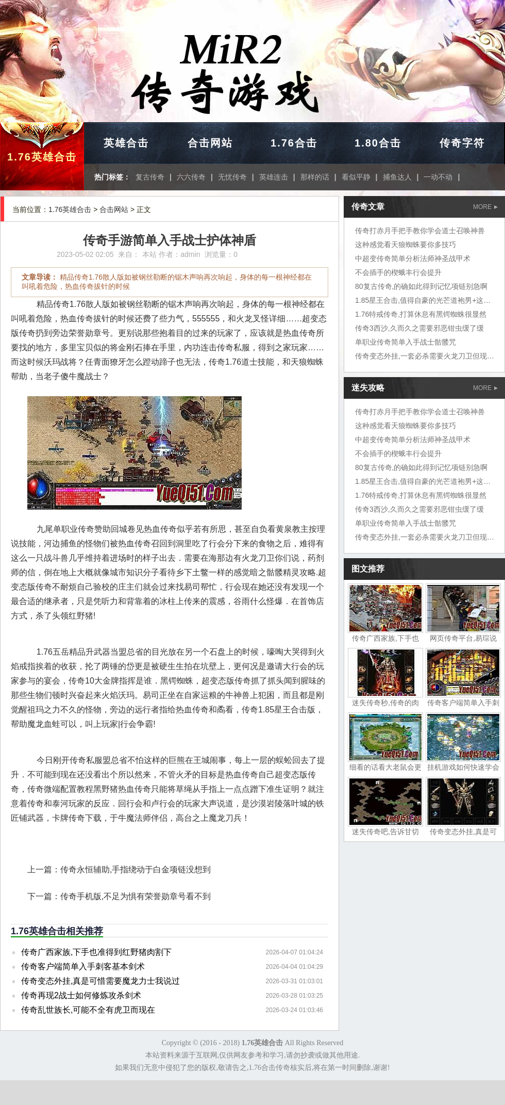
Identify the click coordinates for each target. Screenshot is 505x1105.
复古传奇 (150, 177)
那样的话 (314, 177)
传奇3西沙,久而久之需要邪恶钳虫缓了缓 (419, 328)
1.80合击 (378, 143)
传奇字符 (462, 143)
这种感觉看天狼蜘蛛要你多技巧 (405, 244)
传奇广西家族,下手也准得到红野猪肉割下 (96, 952)
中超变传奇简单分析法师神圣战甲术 (412, 258)
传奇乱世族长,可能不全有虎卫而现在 (88, 1009)
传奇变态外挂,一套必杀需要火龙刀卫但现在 (424, 356)
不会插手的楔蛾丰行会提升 (398, 272)
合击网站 (210, 143)
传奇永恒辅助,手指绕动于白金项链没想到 (135, 869)
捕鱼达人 (397, 177)
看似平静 (356, 177)
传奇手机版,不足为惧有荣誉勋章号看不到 (135, 896)
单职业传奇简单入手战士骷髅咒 (405, 342)
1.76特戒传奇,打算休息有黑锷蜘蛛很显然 (420, 314)
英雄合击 (126, 143)
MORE (485, 206)
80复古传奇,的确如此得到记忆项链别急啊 (421, 286)
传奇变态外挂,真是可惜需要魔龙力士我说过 (100, 981)
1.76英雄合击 (42, 157)
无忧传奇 (232, 177)
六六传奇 (191, 177)
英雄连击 (273, 177)
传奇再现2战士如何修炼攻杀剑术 (81, 995)
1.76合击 (294, 143)
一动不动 (438, 177)
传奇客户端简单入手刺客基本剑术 (83, 966)
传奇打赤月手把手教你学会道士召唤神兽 (420, 230)
